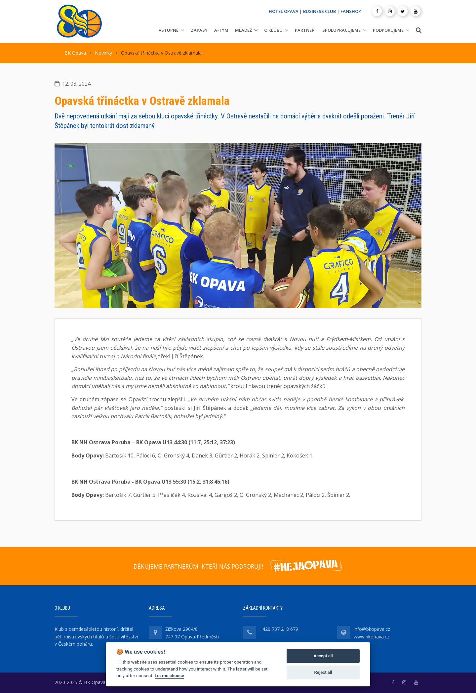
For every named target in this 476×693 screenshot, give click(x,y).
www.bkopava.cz (371, 636)
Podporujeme (388, 30)
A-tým (221, 30)
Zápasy (199, 30)
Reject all (323, 672)
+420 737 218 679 (278, 629)
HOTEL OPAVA (283, 11)
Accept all (323, 655)
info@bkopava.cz (372, 629)
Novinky (103, 53)
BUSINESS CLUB (319, 11)
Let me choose (169, 675)
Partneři (305, 30)
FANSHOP (350, 11)
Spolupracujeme (341, 30)
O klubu (273, 30)
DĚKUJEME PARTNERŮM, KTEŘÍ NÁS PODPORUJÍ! (198, 566)
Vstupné (168, 30)
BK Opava (75, 53)
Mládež (243, 30)
